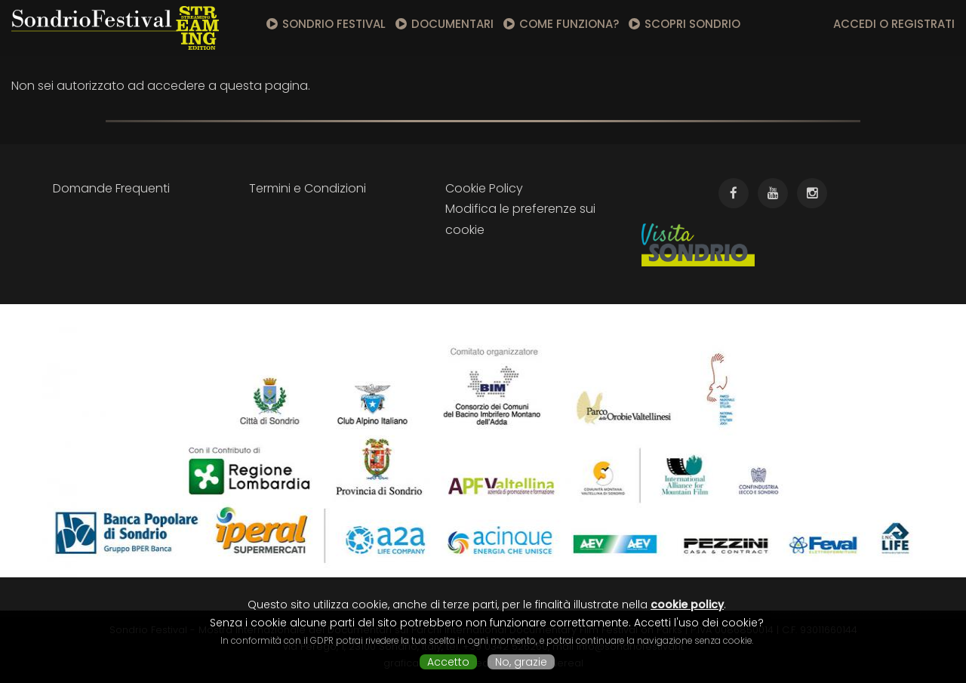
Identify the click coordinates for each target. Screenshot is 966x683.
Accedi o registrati (894, 24)
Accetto (448, 661)
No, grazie (521, 661)
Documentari (452, 24)
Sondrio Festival (334, 24)
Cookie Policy (484, 188)
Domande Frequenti (111, 188)
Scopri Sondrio (692, 24)
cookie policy (687, 604)
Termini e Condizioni (307, 188)
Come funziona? (569, 24)
